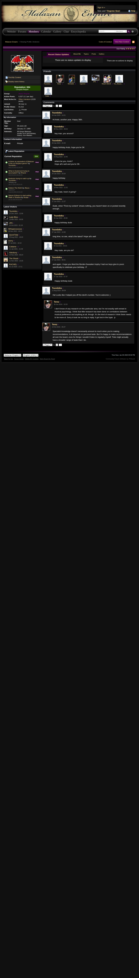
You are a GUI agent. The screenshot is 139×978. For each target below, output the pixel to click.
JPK (11, 223)
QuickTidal (13, 235)
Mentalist (71, 86)
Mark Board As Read (47, 361)
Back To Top (8, 361)
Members (34, 31)
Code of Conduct (105, 42)
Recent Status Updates (58, 54)
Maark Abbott (106, 86)
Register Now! (113, 11)
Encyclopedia (78, 31)
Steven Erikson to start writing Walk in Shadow (19, 196)
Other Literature (25, 99)
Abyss (27, 188)
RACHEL (13, 264)
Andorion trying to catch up (18, 178)
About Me (77, 54)
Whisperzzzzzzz (15, 229)
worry (10, 241)
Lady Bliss (13, 217)
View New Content (122, 42)
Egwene (82, 86)
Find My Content (13, 77)
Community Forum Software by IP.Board (120, 361)
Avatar (26, 197)
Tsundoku (12, 165)
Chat (66, 31)
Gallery (57, 31)
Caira (47, 98)
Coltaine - (13, 247)
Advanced (132, 31)
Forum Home (19, 361)
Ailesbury (13, 252)
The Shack (13, 258)
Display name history (14, 82)
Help (131, 11)
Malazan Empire (11, 42)
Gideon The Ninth (15, 188)
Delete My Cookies (32, 361)
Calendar (46, 31)
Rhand (23, 173)
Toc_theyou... (118, 86)
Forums (22, 31)
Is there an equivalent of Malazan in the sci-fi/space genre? (21, 162)
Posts (94, 54)
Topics (86, 54)
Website (11, 31)
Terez (59, 86)
